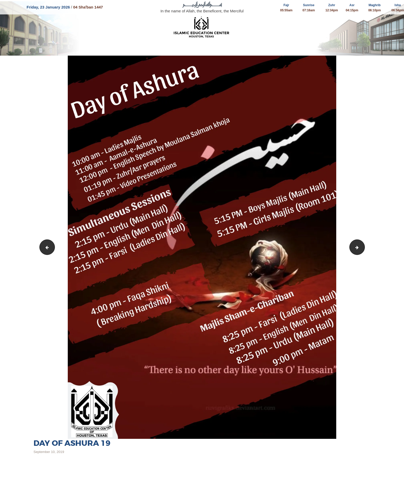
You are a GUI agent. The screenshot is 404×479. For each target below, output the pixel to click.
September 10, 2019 (48, 452)
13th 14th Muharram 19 (363, 247)
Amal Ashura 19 (46, 247)
